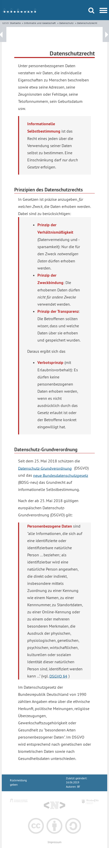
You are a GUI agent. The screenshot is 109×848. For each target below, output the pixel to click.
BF (78, 786)
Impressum (54, 842)
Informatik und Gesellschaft (40, 23)
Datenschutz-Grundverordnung (45, 468)
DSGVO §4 (58, 676)
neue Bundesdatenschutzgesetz (60, 475)
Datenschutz (66, 23)
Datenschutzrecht (87, 23)
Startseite (15, 23)
